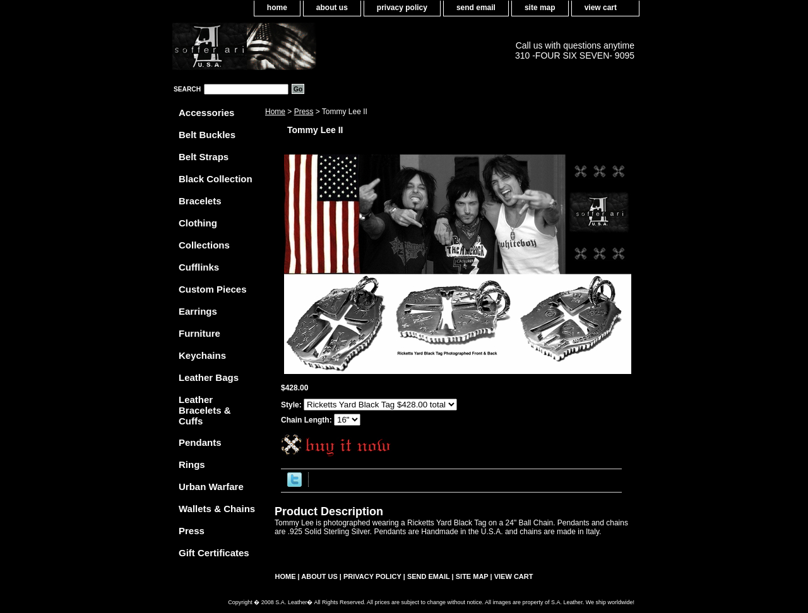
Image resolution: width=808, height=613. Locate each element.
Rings (192, 464)
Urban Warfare (211, 486)
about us (332, 7)
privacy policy (402, 7)
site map (540, 7)
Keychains (202, 355)
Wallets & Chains (217, 508)
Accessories (206, 112)
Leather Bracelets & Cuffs (205, 410)
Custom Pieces (213, 289)
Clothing (198, 223)
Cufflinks (199, 267)
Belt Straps (204, 156)
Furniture (199, 333)
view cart (601, 7)
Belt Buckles (207, 134)
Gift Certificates (214, 552)
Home (275, 111)
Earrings (198, 311)
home (277, 7)
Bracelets (200, 201)
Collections (204, 245)
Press (304, 111)
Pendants (200, 442)
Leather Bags (209, 377)
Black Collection (215, 178)
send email (476, 7)
